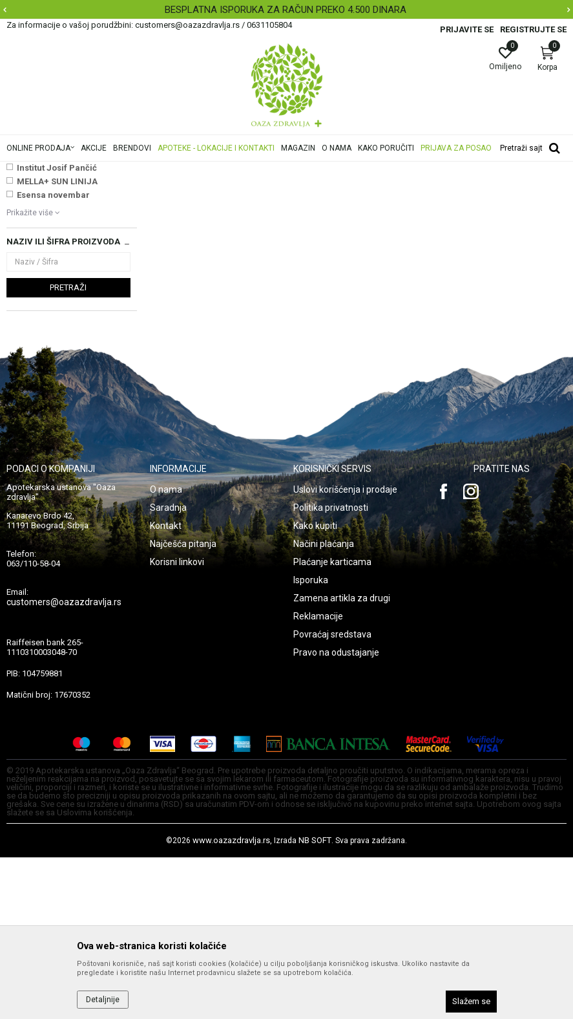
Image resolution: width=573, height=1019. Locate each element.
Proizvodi (137, 170)
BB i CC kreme (37, 231)
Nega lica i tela (189, 170)
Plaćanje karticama (332, 723)
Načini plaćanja (323, 705)
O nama (166, 651)
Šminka (239, 170)
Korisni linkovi (177, 723)
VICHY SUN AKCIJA (55, 316)
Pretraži (68, 449)
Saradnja (168, 669)
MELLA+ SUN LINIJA (57, 343)
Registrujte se (533, 29)
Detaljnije (103, 999)
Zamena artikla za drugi (341, 760)
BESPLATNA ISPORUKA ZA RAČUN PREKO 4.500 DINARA (285, 10)
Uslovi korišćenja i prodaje (345, 651)
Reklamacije (318, 778)
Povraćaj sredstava (332, 796)
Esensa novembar (53, 356)
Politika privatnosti (330, 669)
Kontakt (166, 687)
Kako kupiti (315, 687)
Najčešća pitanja (183, 705)
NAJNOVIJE (41, 302)
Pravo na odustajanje (336, 814)
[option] (286, 9)
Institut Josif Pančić (57, 329)
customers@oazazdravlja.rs (63, 763)
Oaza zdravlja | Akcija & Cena (58, 170)
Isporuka (310, 741)
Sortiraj (480, 190)
